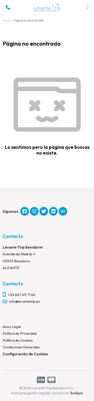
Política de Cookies (18, 340)
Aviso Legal (12, 326)
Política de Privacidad (20, 333)
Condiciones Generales (21, 347)
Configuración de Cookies (25, 354)
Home (7, 20)
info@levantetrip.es (24, 301)
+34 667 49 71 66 (21, 294)
